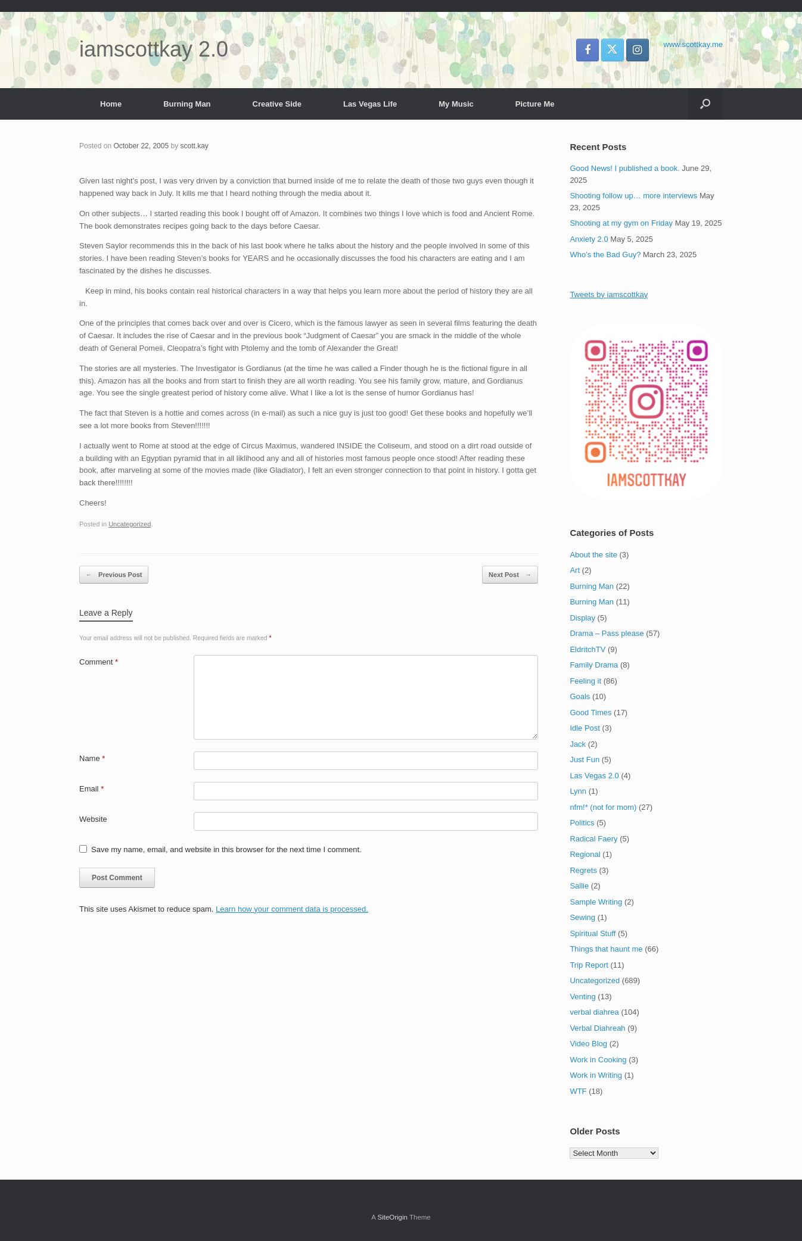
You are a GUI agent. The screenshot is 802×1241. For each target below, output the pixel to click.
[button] (705, 104)
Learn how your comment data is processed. (292, 909)
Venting (582, 996)
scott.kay (194, 146)
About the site (593, 554)
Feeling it (585, 680)
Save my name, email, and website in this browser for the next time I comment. (226, 849)
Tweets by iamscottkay (609, 294)
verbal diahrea (594, 1012)
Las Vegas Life (370, 103)
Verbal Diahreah (597, 1028)
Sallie (579, 885)
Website (93, 819)
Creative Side (277, 103)
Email (91, 788)
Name (92, 758)
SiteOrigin (392, 1217)
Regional (585, 854)
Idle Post (585, 728)
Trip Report (589, 965)
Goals (580, 696)
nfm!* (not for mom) (603, 807)
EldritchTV (587, 649)
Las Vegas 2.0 (594, 775)
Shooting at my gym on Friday (621, 223)
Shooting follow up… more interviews (633, 195)
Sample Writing (596, 901)
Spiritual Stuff (593, 933)
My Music (456, 103)
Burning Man (186, 103)
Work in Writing (596, 1075)
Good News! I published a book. (624, 168)
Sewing (582, 917)
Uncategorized (129, 524)
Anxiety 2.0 (589, 239)
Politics (582, 822)
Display (582, 617)
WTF (578, 1091)
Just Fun (584, 759)
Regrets (583, 870)
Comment (98, 661)
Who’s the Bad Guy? (605, 254)
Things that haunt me (606, 948)
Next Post (510, 575)
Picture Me (535, 103)
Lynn (578, 791)
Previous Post (114, 575)
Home (111, 103)
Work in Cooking (598, 1059)
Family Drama (594, 664)
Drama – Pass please (607, 633)
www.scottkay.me (693, 44)
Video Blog (588, 1043)
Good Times (590, 712)
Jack (578, 744)
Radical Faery (593, 838)
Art (575, 570)
